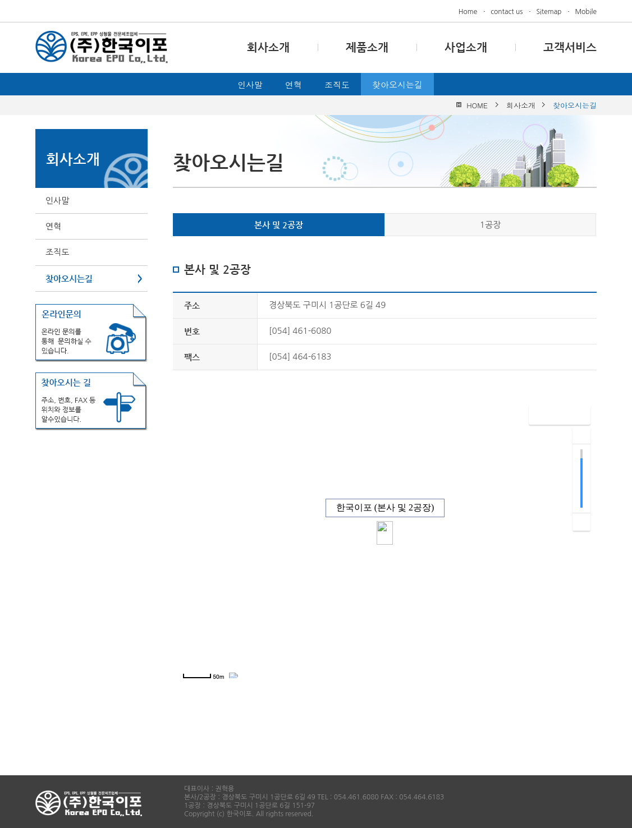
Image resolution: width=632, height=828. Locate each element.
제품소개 (367, 48)
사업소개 (466, 48)
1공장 (490, 224)
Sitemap (548, 11)
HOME (477, 105)
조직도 (337, 84)
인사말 (250, 84)
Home (468, 11)
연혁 (293, 84)
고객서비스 (570, 48)
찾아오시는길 (397, 84)
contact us (507, 11)
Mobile (586, 11)
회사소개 (268, 48)
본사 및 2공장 (278, 224)
